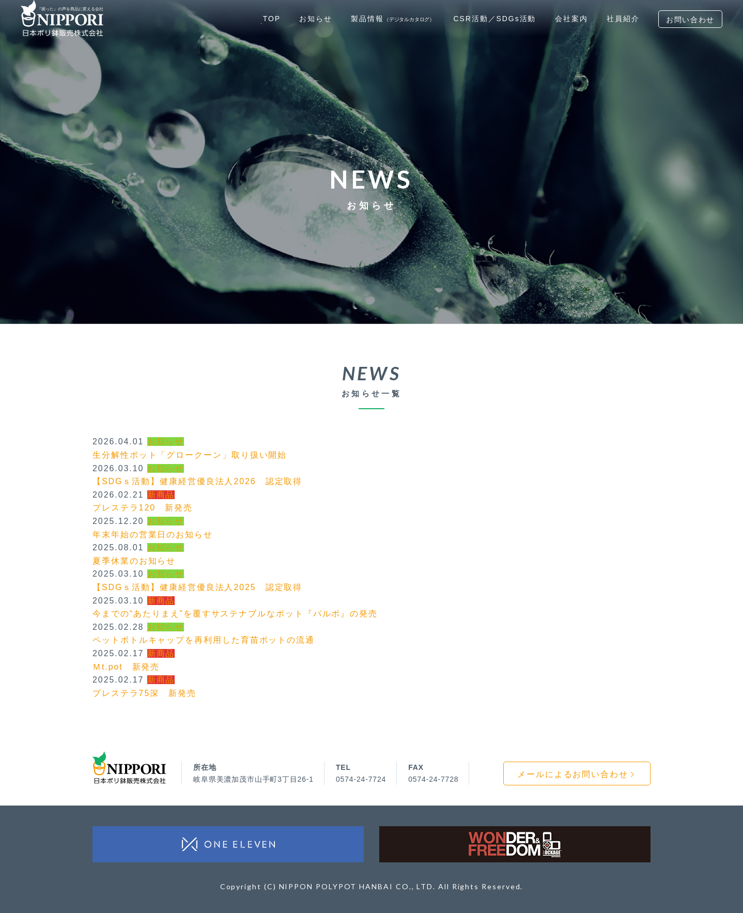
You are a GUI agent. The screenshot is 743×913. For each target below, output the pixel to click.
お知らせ (315, 18)
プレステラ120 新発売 (142, 507)
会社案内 (571, 18)
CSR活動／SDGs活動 (494, 18)
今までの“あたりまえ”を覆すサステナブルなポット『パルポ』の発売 (235, 613)
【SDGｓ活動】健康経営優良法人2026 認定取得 (197, 481)
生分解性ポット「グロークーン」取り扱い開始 (189, 455)
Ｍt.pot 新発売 (126, 666)
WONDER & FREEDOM (515, 844)
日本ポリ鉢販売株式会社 (129, 767)
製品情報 (393, 18)
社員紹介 (623, 18)
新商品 (161, 494)
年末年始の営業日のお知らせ (152, 534)
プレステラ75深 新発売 (144, 693)
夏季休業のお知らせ (134, 560)
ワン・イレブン (228, 844)
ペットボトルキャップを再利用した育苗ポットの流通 (203, 640)
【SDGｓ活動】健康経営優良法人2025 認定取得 (197, 587)
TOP (272, 18)
